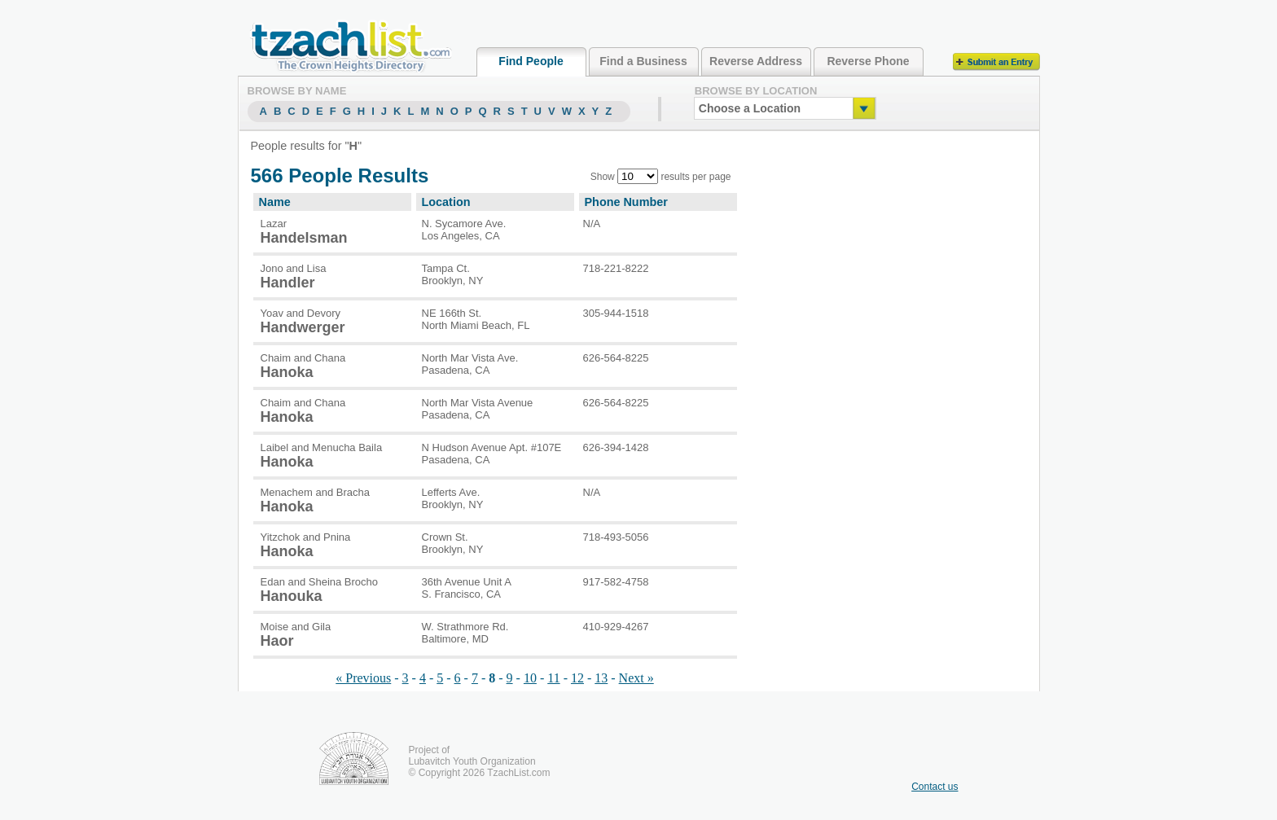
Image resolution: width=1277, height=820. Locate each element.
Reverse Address (755, 61)
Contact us (934, 786)
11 (553, 678)
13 (601, 678)
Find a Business (643, 61)
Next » (636, 678)
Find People (530, 61)
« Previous (363, 678)
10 (530, 678)
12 (577, 678)
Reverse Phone (868, 61)
